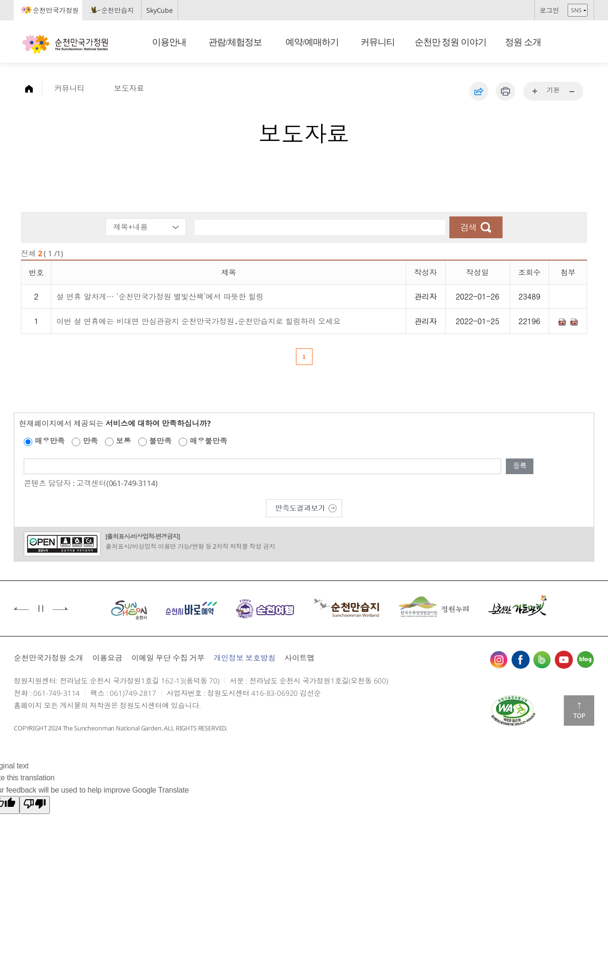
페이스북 (521, 660)
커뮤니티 (378, 42)
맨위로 (579, 710)
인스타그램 (499, 660)
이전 (21, 608)
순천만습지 (117, 10)
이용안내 (169, 42)
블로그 (585, 660)
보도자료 (129, 88)
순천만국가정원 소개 (48, 658)
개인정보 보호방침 (244, 658)
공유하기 (478, 91)
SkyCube (159, 10)
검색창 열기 (583, 43)
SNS (576, 10)
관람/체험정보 (235, 42)
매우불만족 (208, 441)
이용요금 (107, 658)
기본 (553, 89)
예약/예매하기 (312, 42)
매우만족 (50, 441)
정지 (41, 608)
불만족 (160, 441)
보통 (123, 441)
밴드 (542, 660)
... (535, 91)
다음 (60, 608)
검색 (468, 227)
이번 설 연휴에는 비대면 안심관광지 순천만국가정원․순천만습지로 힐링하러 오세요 (198, 321)
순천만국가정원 (56, 10)
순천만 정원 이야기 (451, 42)
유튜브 (564, 660)
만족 (90, 441)
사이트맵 (299, 658)
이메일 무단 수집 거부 (167, 658)
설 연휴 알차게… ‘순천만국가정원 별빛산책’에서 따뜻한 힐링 (159, 296)
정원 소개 (523, 42)
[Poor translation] (34, 805)
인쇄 (505, 91)
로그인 (550, 10)
